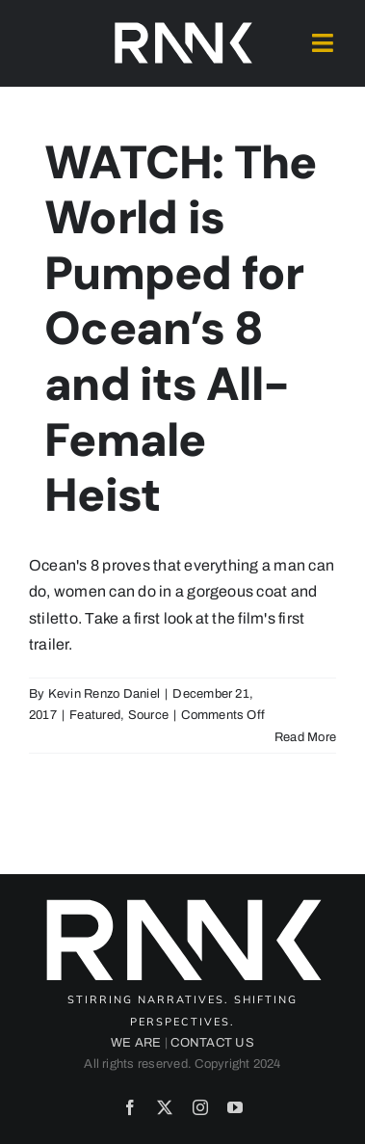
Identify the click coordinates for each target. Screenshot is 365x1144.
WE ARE (136, 1043)
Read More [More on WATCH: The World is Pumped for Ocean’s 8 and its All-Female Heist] (305, 737)
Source (148, 715)
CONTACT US (211, 1043)
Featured (94, 715)
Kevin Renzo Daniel (104, 694)
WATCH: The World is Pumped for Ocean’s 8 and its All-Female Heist (180, 329)
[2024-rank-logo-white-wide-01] (183, 26)
